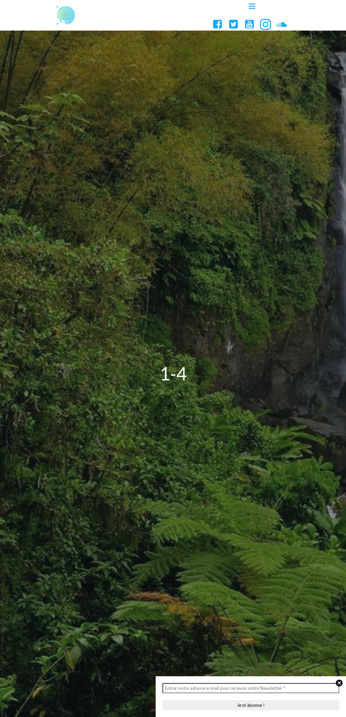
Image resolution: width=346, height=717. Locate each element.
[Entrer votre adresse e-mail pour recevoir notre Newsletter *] (250, 688)
